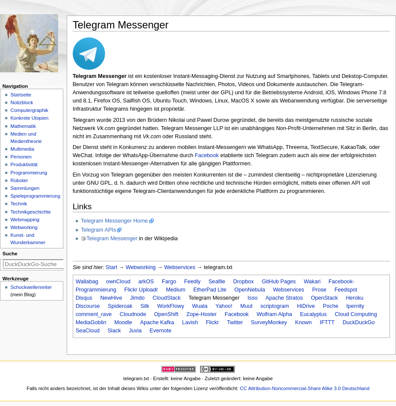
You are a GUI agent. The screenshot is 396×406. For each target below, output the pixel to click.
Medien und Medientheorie (26, 137)
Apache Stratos (284, 298)
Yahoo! (224, 306)
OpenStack (324, 298)
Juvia (135, 331)
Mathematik (23, 126)
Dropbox (243, 282)
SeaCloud (88, 331)
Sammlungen (24, 188)
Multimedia (22, 149)
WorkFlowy (170, 306)
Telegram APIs (98, 230)
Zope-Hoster (201, 314)
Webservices (179, 267)
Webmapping (24, 219)
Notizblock (21, 102)
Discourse (88, 306)
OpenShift (166, 314)
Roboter (19, 180)
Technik (18, 203)
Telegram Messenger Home (114, 221)
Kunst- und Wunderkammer (27, 238)
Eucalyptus (313, 314)
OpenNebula (250, 290)
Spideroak (120, 306)
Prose (319, 290)
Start (112, 267)
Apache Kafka (157, 322)
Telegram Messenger (112, 239)
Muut (246, 306)
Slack (114, 331)
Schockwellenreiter (31, 287)
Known (303, 322)
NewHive (111, 298)
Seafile (216, 282)
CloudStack (167, 298)
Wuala (199, 306)
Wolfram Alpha (274, 314)
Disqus (84, 298)
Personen (20, 156)
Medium (175, 290)
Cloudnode (133, 314)
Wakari (312, 282)
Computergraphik (29, 110)
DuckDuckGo (359, 322)
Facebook (207, 155)
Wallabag (87, 282)
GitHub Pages (279, 282)
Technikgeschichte (30, 211)
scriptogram (274, 306)
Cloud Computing (356, 314)
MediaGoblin (91, 322)
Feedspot (345, 290)
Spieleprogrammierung (35, 195)
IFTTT (327, 322)
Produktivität (23, 164)
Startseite (20, 94)
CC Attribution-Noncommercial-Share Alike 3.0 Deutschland (304, 388)
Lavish (190, 322)
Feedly (192, 282)
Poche (330, 306)
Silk (144, 306)
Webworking (141, 267)
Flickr (212, 322)
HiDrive (306, 306)
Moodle (123, 322)
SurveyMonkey (269, 322)
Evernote (161, 331)
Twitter (235, 322)
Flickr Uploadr (141, 290)
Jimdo (137, 298)
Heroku (354, 298)
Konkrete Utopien (29, 118)
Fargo (169, 282)
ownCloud (118, 282)
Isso (252, 298)
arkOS (146, 282)
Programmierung (28, 172)
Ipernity (355, 306)
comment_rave (94, 314)
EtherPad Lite (209, 290)
